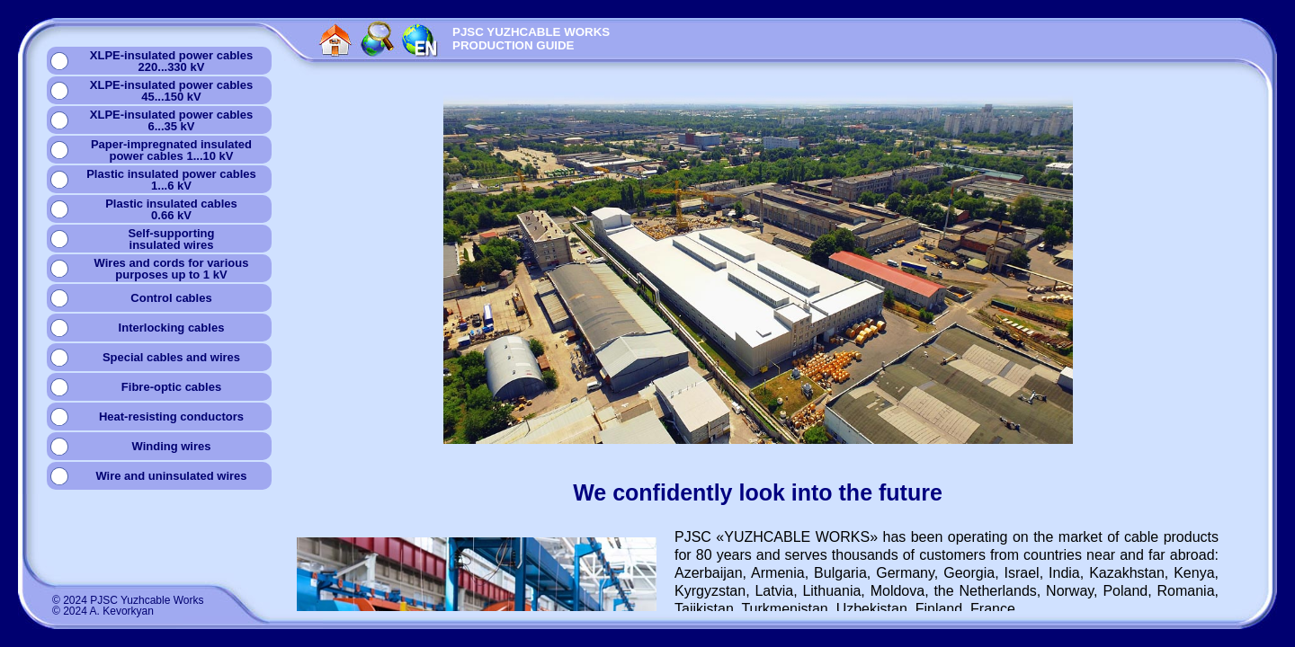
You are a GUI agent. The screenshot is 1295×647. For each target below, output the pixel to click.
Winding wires (170, 446)
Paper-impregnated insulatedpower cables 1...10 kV (171, 150)
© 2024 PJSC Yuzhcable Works (128, 600)
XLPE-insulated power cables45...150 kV (171, 90)
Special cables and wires (171, 357)
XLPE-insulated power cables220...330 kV (171, 61)
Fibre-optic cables (171, 387)
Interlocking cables (172, 327)
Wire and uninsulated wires (170, 476)
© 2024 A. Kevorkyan (103, 611)
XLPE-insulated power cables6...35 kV (171, 120)
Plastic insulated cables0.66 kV (171, 209)
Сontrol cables (170, 298)
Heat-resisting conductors (171, 416)
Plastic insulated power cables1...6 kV (171, 179)
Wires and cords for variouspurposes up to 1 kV (171, 268)
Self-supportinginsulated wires (171, 239)
